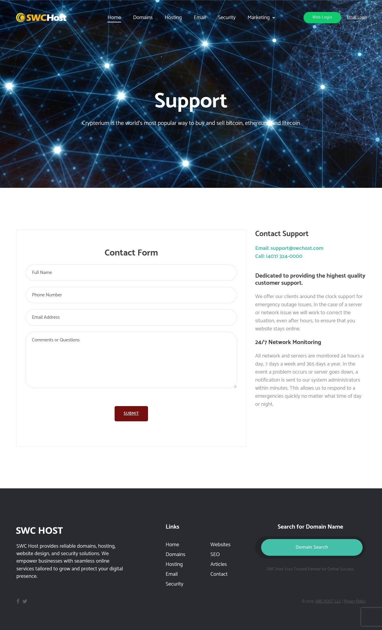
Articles (218, 564)
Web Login (322, 17)
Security (226, 17)
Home (172, 544)
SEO (215, 554)
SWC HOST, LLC (328, 601)
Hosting (173, 17)
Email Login (357, 17)
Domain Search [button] (311, 547)
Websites (220, 544)
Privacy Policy (355, 601)
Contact (219, 574)
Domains (175, 554)
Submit (131, 413)
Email (200, 17)
